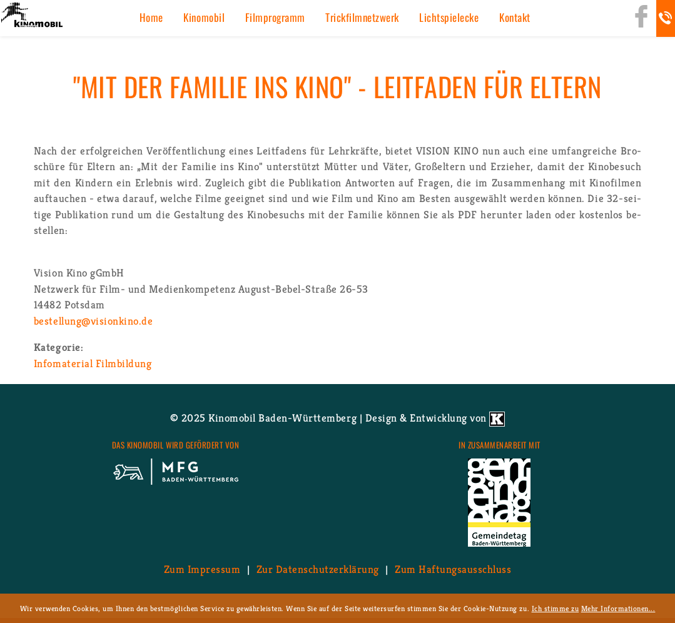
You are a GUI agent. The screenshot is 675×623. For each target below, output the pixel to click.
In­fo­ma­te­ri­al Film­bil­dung (92, 363)
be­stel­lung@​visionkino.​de (93, 321)
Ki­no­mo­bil (204, 17)
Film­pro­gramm (275, 17)
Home (151, 17)
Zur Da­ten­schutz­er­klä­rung (317, 569)
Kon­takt (514, 17)
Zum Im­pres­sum (202, 569)
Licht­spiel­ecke (449, 17)
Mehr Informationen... (618, 608)
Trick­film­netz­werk (362, 17)
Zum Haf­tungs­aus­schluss (453, 569)
